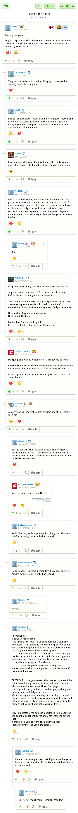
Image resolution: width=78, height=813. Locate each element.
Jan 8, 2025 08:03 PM (23, 113)
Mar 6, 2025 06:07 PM (26, 630)
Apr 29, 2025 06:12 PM (23, 281)
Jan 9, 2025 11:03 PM (23, 157)
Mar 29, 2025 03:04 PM (27, 603)
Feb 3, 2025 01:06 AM (26, 528)
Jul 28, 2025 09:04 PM (33, 794)
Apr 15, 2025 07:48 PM (23, 194)
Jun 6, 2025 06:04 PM (23, 76)
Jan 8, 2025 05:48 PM (19, 30)
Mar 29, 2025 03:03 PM (31, 754)
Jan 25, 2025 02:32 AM (27, 487)
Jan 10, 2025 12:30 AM (27, 444)
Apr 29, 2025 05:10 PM (27, 246)
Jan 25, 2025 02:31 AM (24, 354)
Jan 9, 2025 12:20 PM (23, 407)
